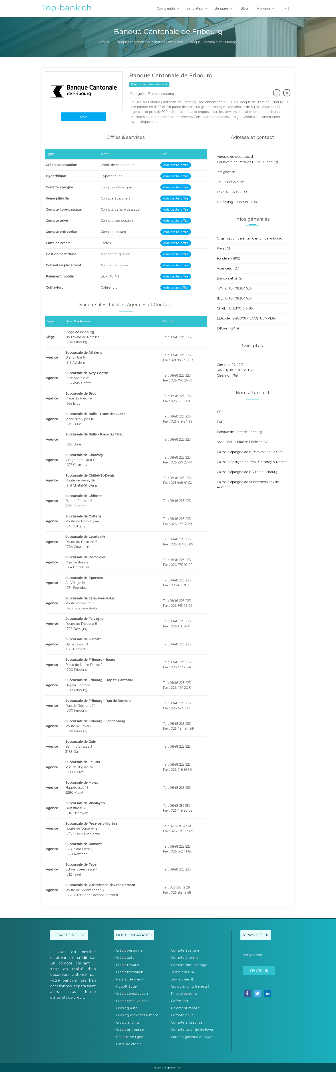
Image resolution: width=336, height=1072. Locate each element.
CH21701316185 (241, 308)
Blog (244, 8)
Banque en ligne (129, 1037)
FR (287, 8)
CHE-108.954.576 (238, 288)
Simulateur (196, 8)
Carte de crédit (128, 1044)
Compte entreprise (187, 1022)
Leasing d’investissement (137, 1015)
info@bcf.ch (226, 172)
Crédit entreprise (130, 1030)
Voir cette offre (176, 165)
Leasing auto (127, 1008)
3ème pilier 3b (182, 979)
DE (287, 93)
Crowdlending (127, 1022)
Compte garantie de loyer (192, 1030)
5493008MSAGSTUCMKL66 (254, 318)
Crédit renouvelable (132, 1001)
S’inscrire (259, 970)
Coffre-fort (180, 1001)
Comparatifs (168, 8)
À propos (265, 8)
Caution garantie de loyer (192, 1037)
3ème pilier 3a (182, 972)
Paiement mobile (185, 1008)
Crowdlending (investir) (190, 986)
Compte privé (182, 1015)
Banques (223, 8)
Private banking (184, 994)
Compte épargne (185, 950)
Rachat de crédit (130, 979)
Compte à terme (185, 958)
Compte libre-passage (189, 965)
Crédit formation (129, 972)
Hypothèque (126, 986)
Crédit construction (132, 994)
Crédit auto (125, 958)
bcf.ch (83, 116)
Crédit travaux (127, 965)
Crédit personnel (129, 950)
